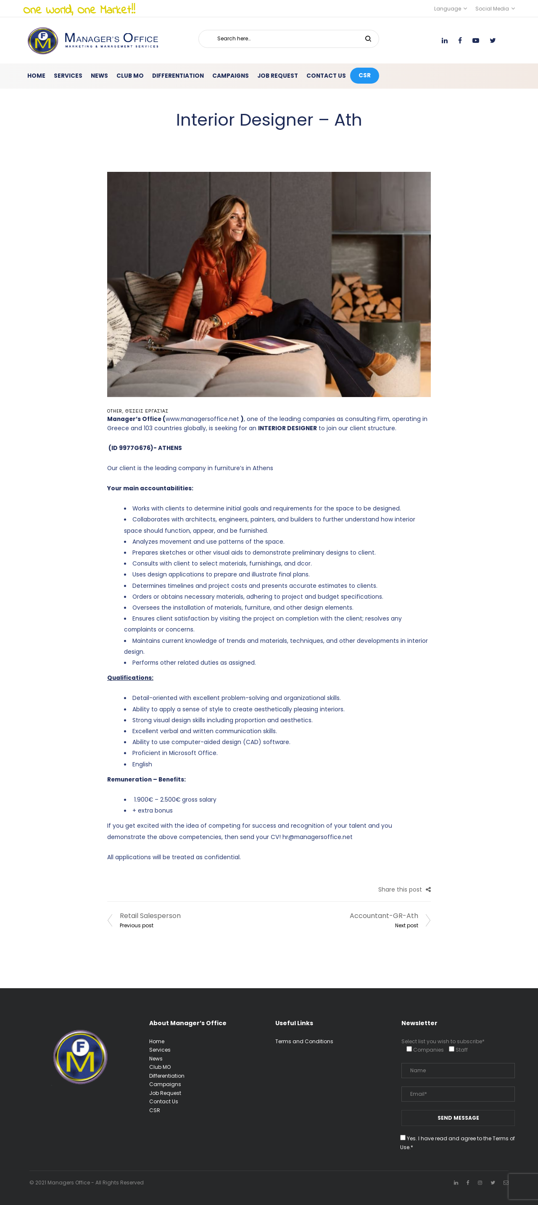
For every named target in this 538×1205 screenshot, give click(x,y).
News (156, 1058)
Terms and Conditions (304, 1041)
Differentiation (167, 1075)
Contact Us (163, 1101)
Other (114, 411)
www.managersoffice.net (202, 419)
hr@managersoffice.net (317, 837)
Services (160, 1049)
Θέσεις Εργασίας (147, 411)
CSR (154, 1110)
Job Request (165, 1093)
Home (156, 1041)
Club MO (160, 1067)
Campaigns (165, 1084)
